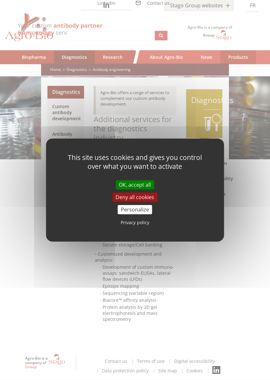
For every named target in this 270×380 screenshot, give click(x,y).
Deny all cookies (135, 196)
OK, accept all (135, 184)
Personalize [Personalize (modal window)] (135, 209)
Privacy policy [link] (135, 222)
